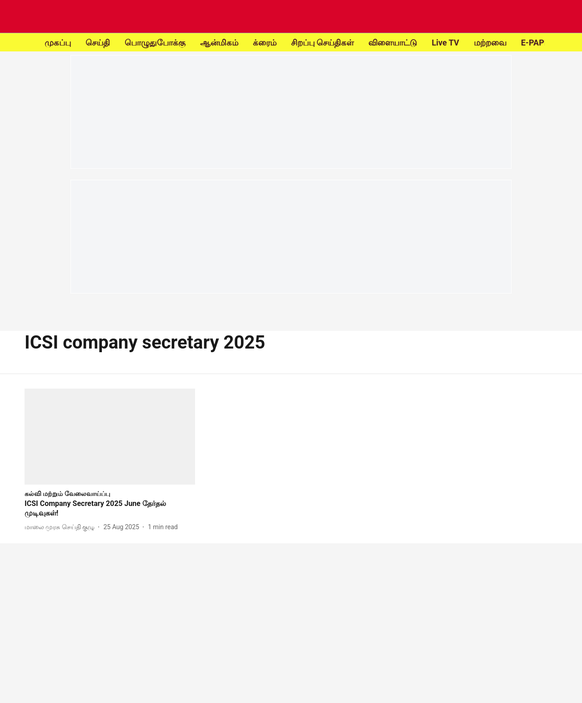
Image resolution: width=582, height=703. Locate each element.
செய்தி (97, 42)
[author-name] (61, 527)
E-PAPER (537, 42)
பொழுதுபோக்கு (155, 42)
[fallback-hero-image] (110, 437)
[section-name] (67, 493)
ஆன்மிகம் (219, 42)
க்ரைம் (264, 42)
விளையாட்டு (392, 42)
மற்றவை (490, 42)
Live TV (445, 42)
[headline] (110, 508)
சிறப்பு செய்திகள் (322, 42)
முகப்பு (58, 42)
